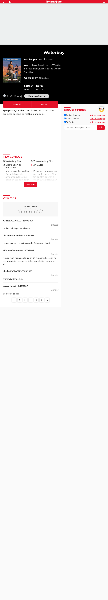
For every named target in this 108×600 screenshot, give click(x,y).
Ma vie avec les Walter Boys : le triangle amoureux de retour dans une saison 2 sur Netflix (17, 177)
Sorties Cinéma (72, 115)
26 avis (17, 96)
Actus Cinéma (71, 118)
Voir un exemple (97, 115)
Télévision (69, 122)
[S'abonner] (84, 127)
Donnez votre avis (36, 96)
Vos (44, 104)
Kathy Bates (46, 68)
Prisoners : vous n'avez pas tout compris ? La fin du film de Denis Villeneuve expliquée (45, 175)
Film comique (41, 78)
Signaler (54, 224)
